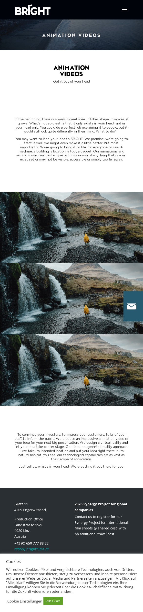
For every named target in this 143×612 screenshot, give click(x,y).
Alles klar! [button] (53, 601)
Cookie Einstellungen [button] (24, 601)
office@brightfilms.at (31, 549)
